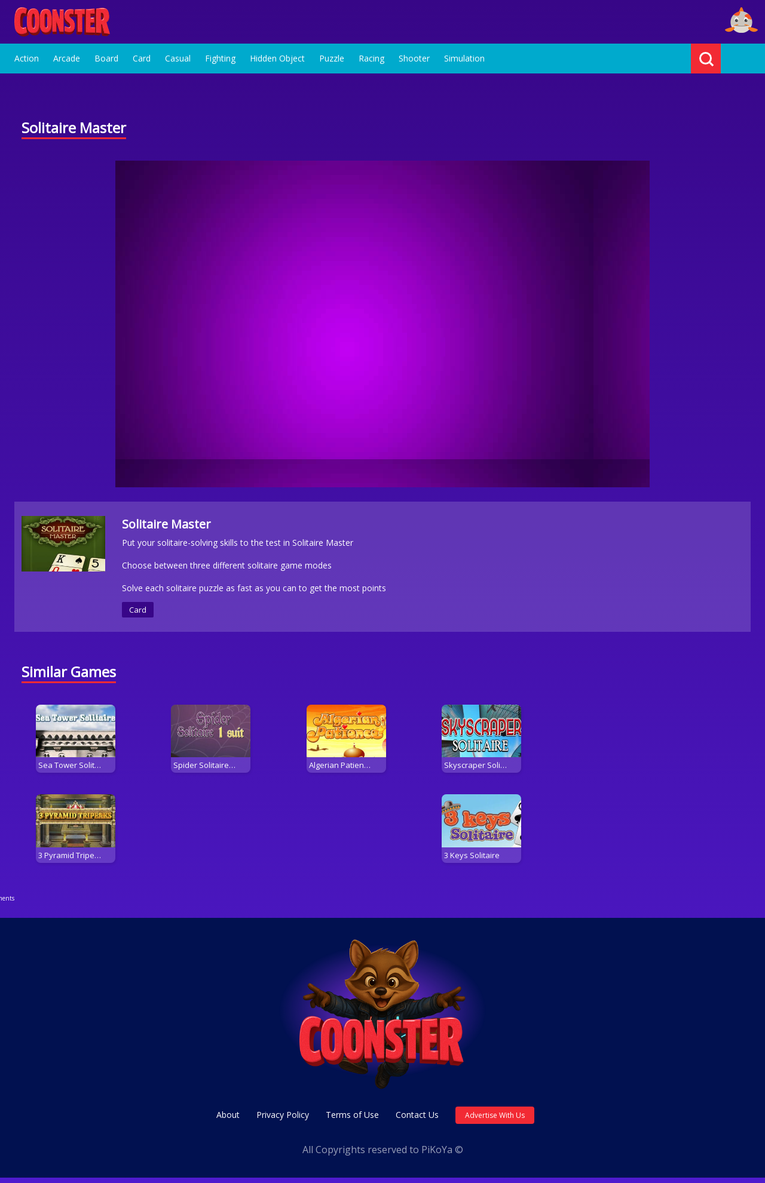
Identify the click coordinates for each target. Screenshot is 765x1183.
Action (26, 58)
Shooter (414, 58)
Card (142, 58)
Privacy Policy (282, 1120)
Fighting (220, 58)
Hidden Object (277, 58)
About (228, 1120)
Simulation (464, 58)
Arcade (66, 58)
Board (106, 58)
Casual (178, 58)
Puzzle (331, 58)
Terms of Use (352, 1120)
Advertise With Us (495, 1121)
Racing (371, 58)
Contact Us (417, 1120)
